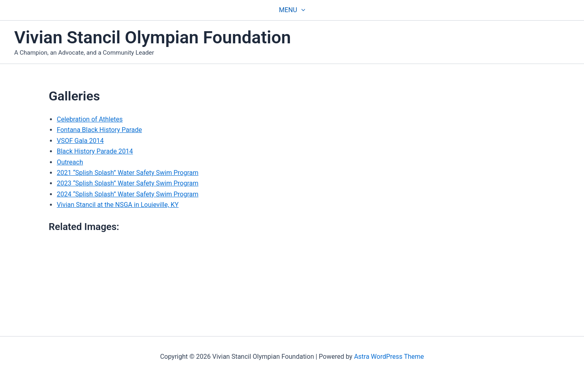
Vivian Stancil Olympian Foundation (152, 37)
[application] (301, 10)
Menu (292, 10)
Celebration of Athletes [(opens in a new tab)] (89, 119)
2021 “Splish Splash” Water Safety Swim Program (127, 173)
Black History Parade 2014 (95, 151)
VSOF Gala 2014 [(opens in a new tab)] (80, 141)
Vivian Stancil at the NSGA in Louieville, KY (117, 205)
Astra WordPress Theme (389, 356)
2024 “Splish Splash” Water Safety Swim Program (127, 194)
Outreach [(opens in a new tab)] (70, 162)
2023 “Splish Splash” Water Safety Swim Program (127, 183)
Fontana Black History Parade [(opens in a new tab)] (99, 130)
